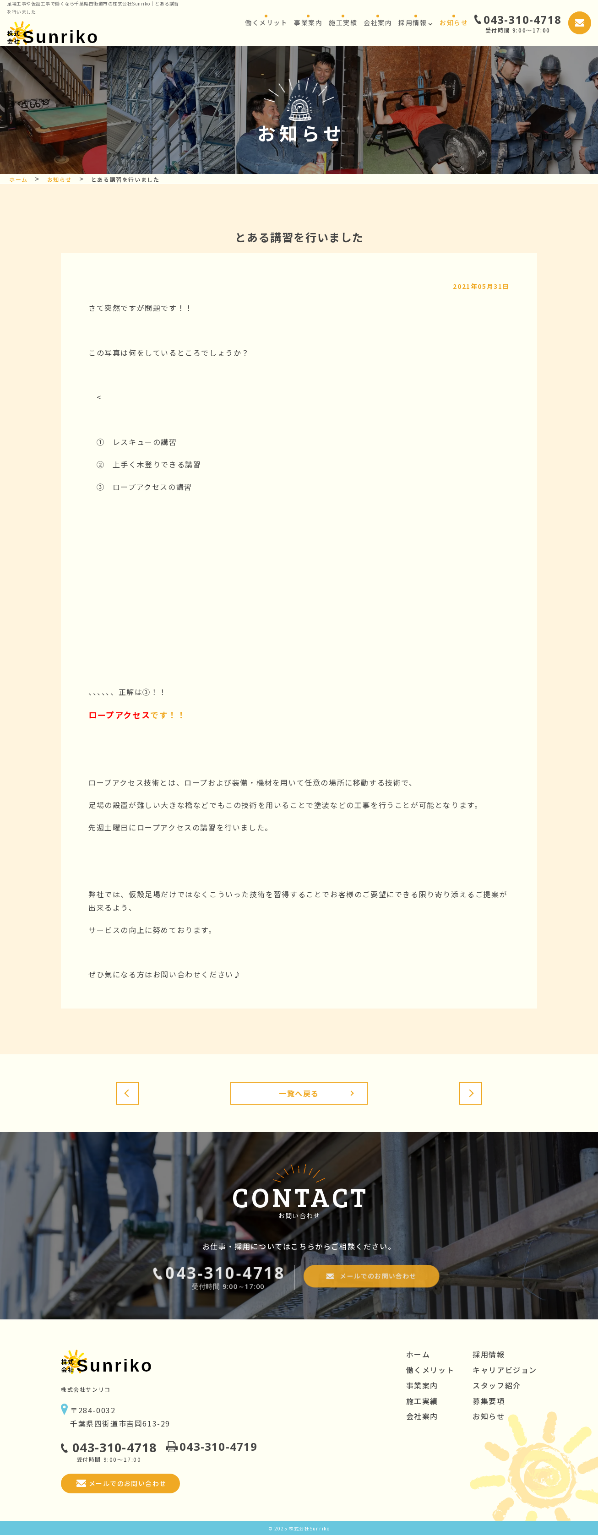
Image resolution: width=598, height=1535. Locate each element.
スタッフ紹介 (497, 1385)
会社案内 (422, 1415)
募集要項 (489, 1400)
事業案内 (422, 1385)
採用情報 (489, 1354)
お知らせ (489, 1415)
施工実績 (422, 1400)
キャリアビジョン (505, 1369)
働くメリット (430, 1369)
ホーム (418, 1354)
